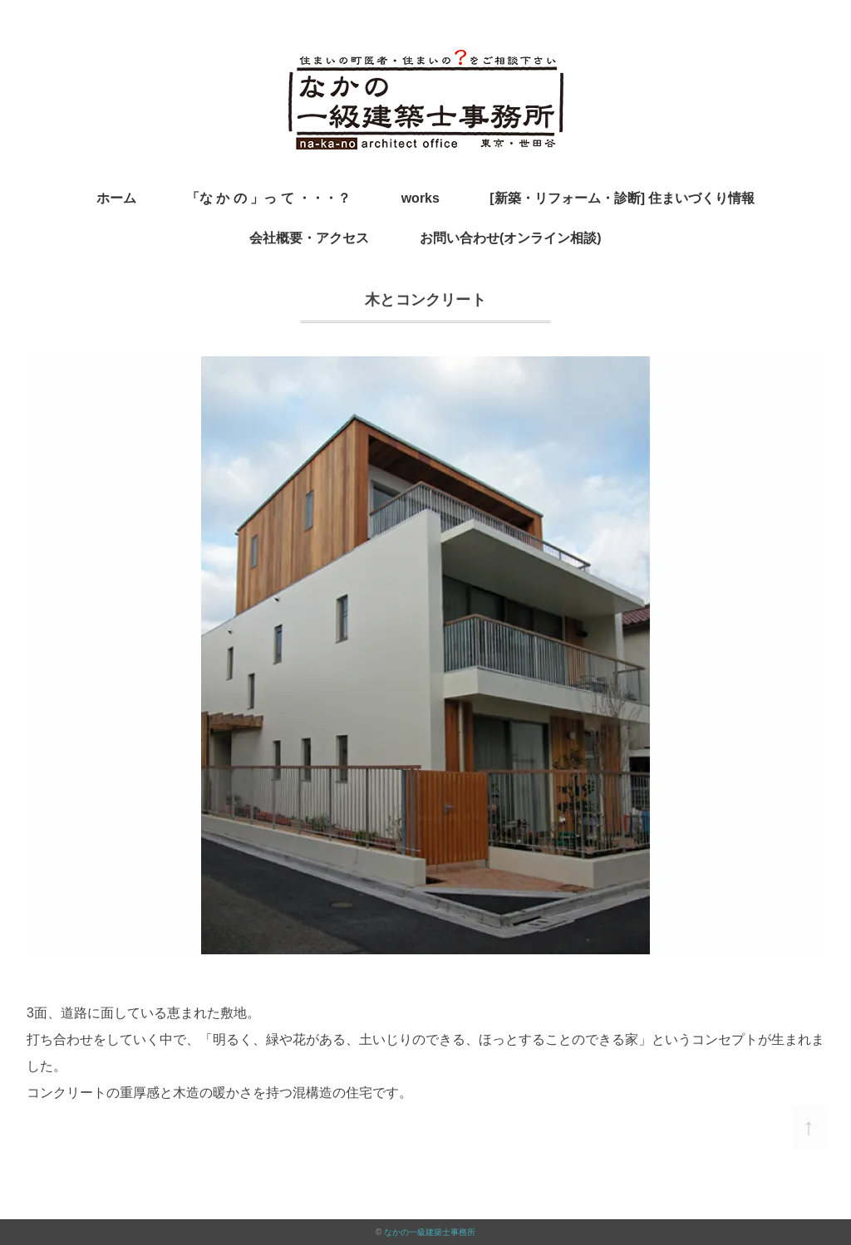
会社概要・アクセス (309, 238)
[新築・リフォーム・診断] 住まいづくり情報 (622, 198)
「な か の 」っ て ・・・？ (268, 198)
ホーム (116, 198)
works (420, 198)
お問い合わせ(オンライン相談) (511, 238)
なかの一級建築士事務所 (429, 1232)
